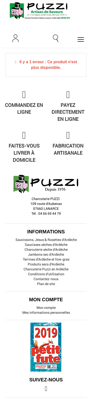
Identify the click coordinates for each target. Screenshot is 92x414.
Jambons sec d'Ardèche (46, 254)
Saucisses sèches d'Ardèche (46, 245)
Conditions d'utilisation (46, 274)
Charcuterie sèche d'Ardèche (46, 249)
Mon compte (46, 308)
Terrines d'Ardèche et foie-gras (46, 259)
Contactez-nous (46, 279)
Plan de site (46, 284)
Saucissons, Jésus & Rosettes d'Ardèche (46, 240)
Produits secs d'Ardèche (46, 264)
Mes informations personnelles (46, 312)
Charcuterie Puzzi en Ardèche (46, 269)
